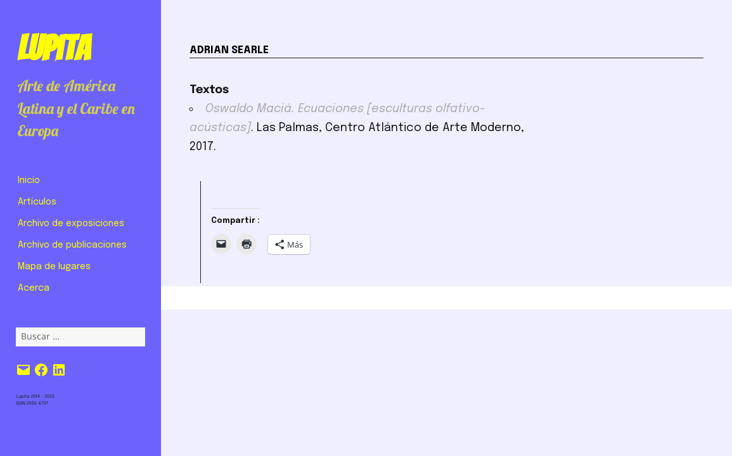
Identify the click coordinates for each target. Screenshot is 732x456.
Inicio (29, 180)
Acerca (33, 288)
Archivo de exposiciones (71, 223)
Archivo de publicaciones (72, 245)
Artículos (37, 202)
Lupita (53, 48)
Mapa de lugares (54, 266)
